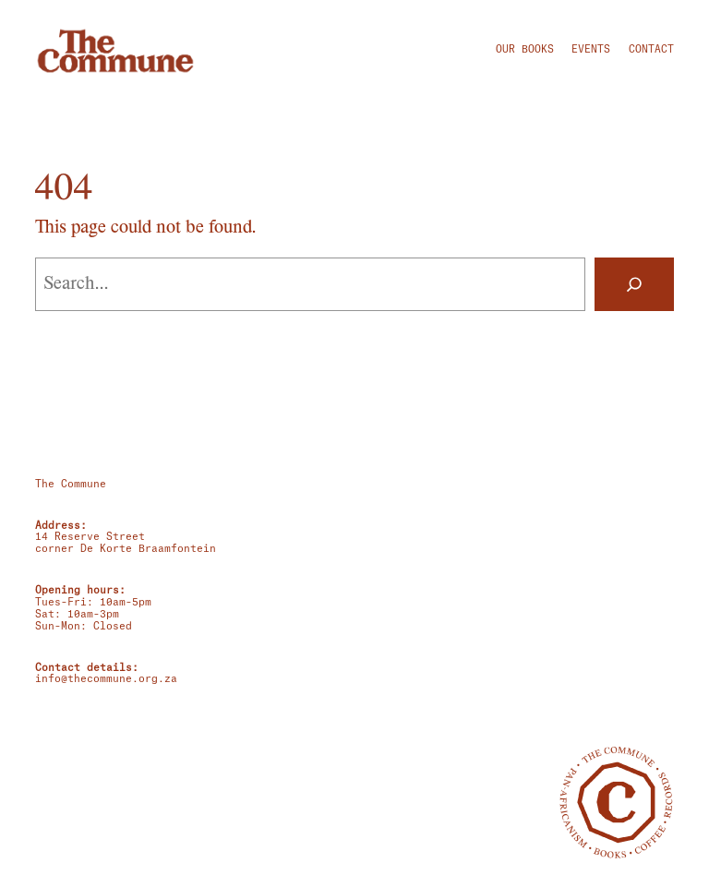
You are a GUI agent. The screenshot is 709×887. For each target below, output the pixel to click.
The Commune (70, 484)
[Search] (634, 284)
